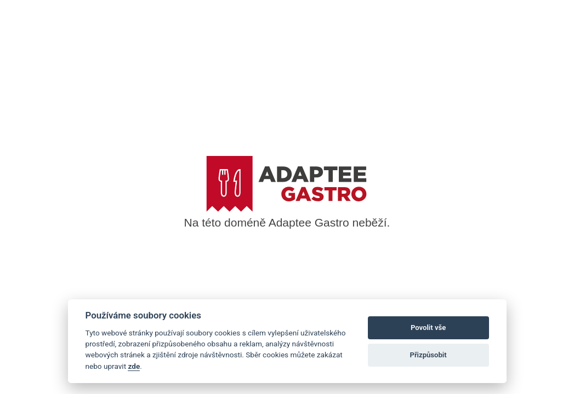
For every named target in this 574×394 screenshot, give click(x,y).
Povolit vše (428, 327)
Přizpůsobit (428, 355)
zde (134, 366)
